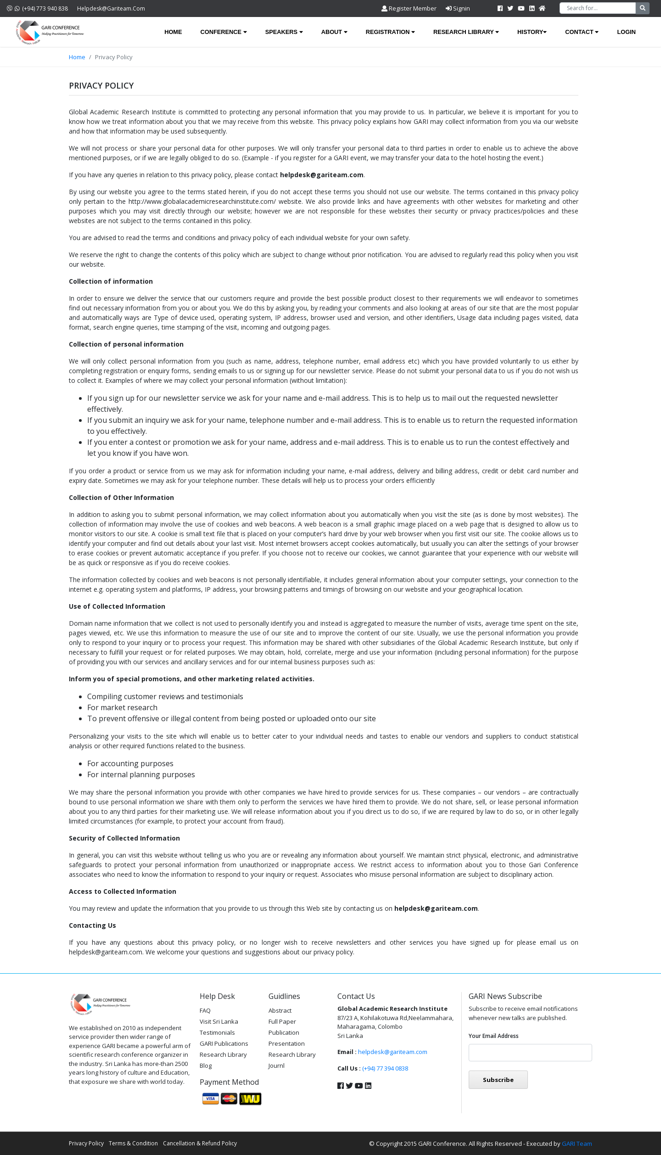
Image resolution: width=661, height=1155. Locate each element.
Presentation (287, 1043)
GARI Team (577, 1143)
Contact (582, 31)
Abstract (280, 1010)
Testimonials (217, 1032)
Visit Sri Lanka (219, 1021)
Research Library (466, 31)
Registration (390, 31)
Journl (277, 1065)
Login (626, 31)
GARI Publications (224, 1043)
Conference (224, 31)
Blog (206, 1065)
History (532, 31)
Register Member (409, 8)
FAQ (205, 1010)
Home (173, 31)
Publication (284, 1032)
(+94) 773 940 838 (37, 8)
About (334, 31)
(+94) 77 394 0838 (385, 1068)
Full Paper (282, 1021)
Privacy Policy (86, 1143)
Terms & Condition (133, 1143)
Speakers (284, 31)
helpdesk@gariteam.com (111, 8)
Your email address (494, 1036)
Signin (458, 8)
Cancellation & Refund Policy (200, 1143)
